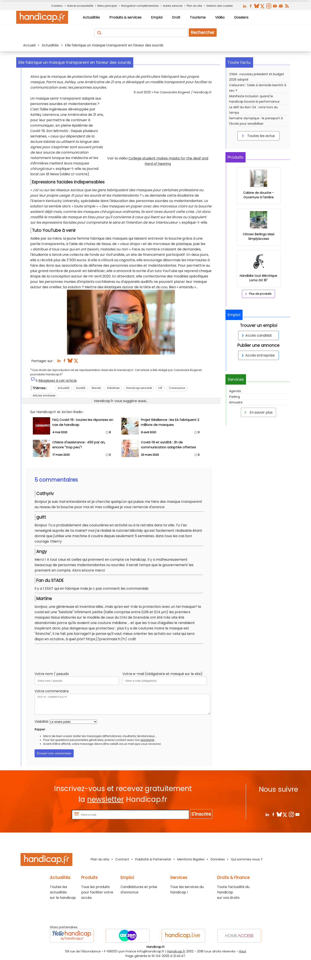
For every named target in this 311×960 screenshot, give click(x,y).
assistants (147, 740)
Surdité (80, 388)
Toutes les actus (257, 135)
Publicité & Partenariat (153, 859)
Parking (234, 397)
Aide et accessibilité (80, 6)
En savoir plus (258, 412)
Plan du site (194, 6)
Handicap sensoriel (139, 388)
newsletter (105, 799)
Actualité (63, 388)
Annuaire (236, 402)
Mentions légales (191, 859)
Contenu (57, 6)
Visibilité (41, 721)
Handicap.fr (176, 951)
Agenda (235, 391)
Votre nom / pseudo (52, 673)
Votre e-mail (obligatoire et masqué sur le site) (162, 673)
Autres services (172, 6)
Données (218, 859)
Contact (122, 859)
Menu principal (107, 6)
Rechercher (202, 32)
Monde (96, 388)
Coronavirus (177, 388)
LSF (160, 388)
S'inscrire (201, 814)
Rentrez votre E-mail (53, 814)
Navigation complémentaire (140, 6)
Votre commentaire (52, 691)
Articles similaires (44, 395)
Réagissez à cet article (57, 380)
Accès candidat (256, 335)
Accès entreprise (257, 355)
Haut (242, 951)
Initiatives (113, 388)
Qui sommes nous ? (246, 859)
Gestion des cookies (219, 6)
